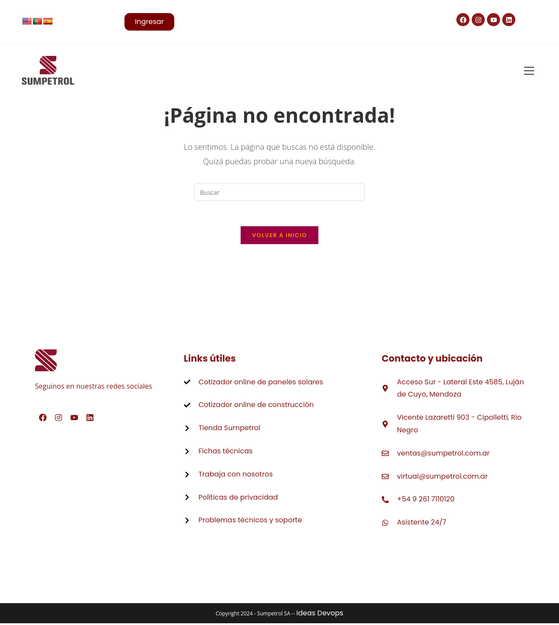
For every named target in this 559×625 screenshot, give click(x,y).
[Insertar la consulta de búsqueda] (279, 192)
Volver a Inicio (279, 236)
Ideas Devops (319, 615)
